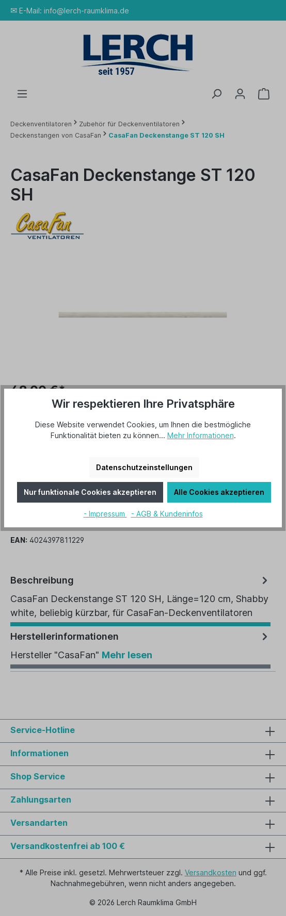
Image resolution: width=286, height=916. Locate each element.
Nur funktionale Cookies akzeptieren (90, 492)
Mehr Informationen (200, 435)
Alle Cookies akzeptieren (219, 492)
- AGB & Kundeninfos (167, 513)
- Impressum (105, 513)
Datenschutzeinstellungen (144, 467)
